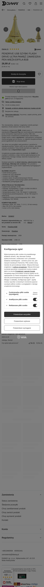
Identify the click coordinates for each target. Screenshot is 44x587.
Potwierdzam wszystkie (22, 314)
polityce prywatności (20, 267)
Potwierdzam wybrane (22, 321)
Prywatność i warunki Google (25, 271)
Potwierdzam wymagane (22, 328)
